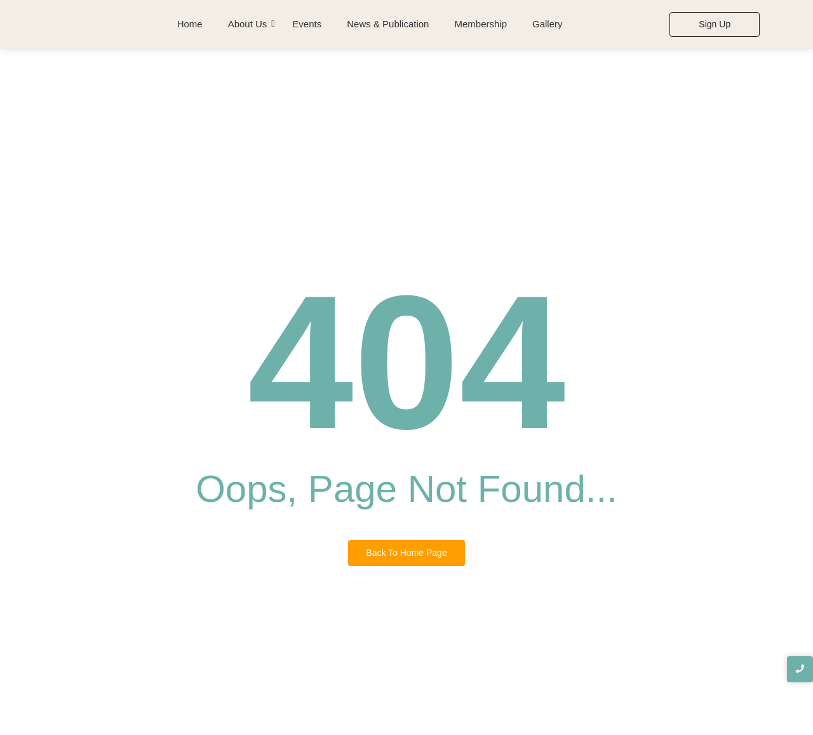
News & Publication (388, 23)
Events (306, 23)
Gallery (547, 23)
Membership (480, 23)
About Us (247, 23)
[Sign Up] (714, 24)
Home (190, 23)
